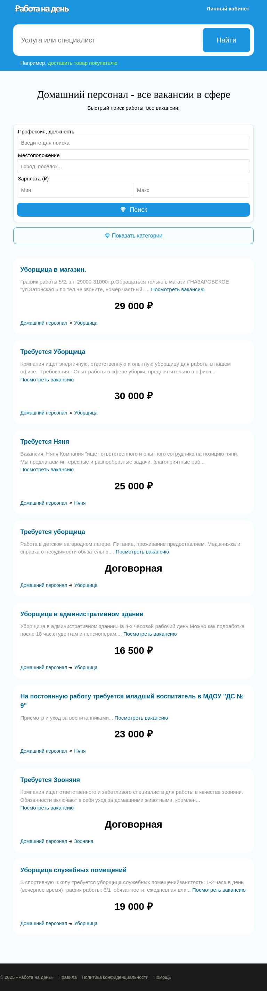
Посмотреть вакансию (177, 289)
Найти (226, 40)
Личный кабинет (228, 8)
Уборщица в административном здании (81, 614)
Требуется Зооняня (50, 779)
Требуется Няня (44, 441)
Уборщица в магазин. (53, 269)
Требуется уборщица (52, 531)
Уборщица (85, 323)
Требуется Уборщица (52, 351)
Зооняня (83, 841)
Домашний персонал (43, 323)
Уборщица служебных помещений (73, 870)
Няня (80, 503)
